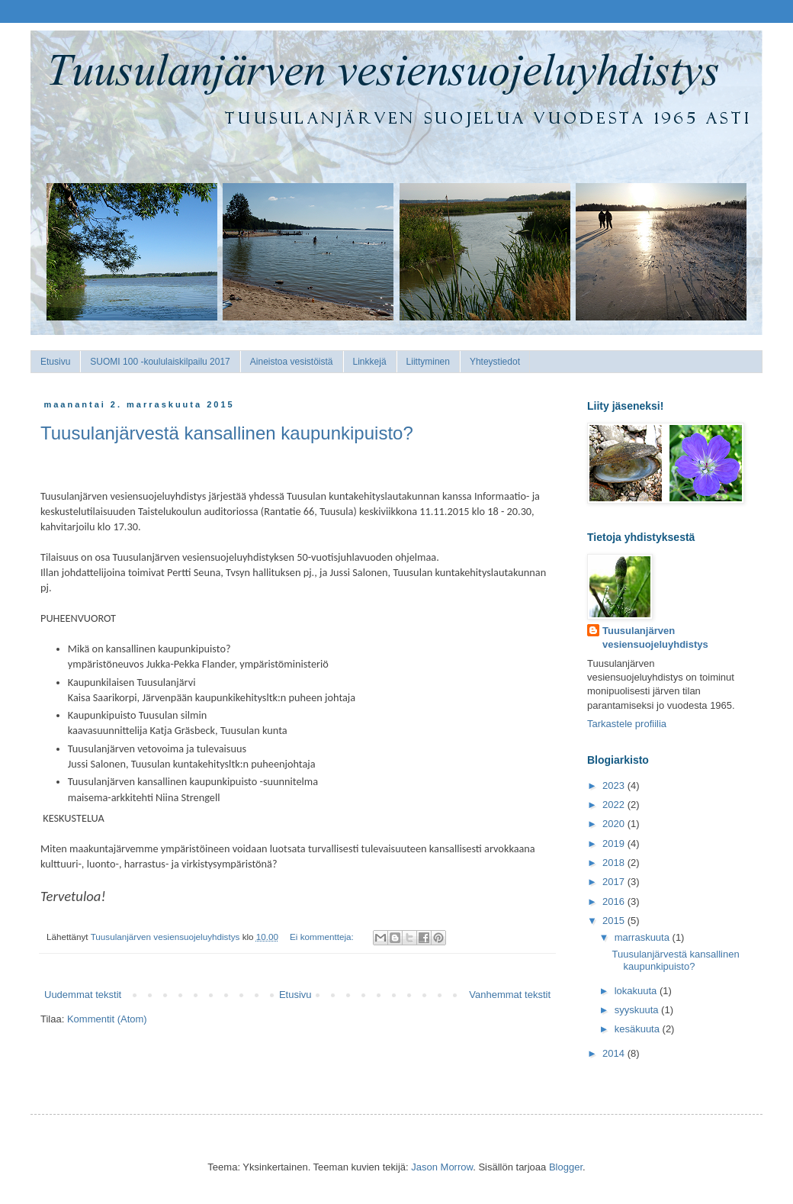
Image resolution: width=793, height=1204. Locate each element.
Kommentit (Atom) (107, 1019)
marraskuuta (644, 937)
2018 (615, 862)
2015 (615, 920)
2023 (615, 785)
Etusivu (55, 361)
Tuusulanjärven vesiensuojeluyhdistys (655, 637)
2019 (615, 843)
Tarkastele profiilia (626, 723)
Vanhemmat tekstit (510, 994)
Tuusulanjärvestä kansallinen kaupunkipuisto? (226, 433)
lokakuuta (637, 990)
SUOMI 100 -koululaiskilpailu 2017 (160, 361)
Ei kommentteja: (323, 937)
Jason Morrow (442, 1167)
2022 (615, 804)
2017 (615, 881)
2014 (615, 1053)
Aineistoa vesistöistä (291, 361)
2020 (615, 823)
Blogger (566, 1167)
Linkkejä (370, 361)
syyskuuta (638, 1010)
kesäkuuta (639, 1029)
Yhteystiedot (495, 361)
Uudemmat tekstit (82, 994)
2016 (615, 901)
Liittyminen (428, 361)
